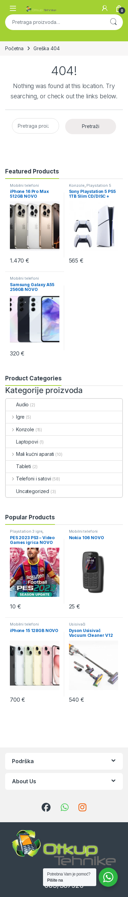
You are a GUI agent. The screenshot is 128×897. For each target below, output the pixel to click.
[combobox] (54, 22)
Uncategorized (27, 491)
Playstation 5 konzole (90, 187)
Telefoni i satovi (28, 478)
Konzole (77, 185)
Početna (14, 48)
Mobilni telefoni (24, 185)
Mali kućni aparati (30, 454)
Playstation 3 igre (26, 531)
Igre (15, 417)
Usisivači (77, 624)
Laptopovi (22, 442)
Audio (17, 404)
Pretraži (113, 22)
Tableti (18, 466)
